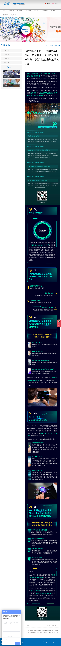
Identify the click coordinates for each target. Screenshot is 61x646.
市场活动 (12, 54)
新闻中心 (36, 10)
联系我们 (13, 15)
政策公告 (12, 62)
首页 (4, 10)
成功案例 (45, 10)
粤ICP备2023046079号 (48, 642)
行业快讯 (12, 58)
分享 (27, 625)
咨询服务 (11, 10)
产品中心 (28, 10)
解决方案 (19, 10)
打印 (48, 625)
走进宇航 (5, 15)
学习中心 (53, 10)
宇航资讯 (57, 45)
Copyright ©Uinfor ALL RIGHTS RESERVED (30, 642)
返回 (54, 625)
